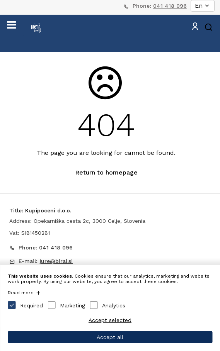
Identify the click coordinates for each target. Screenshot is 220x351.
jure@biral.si (56, 261)
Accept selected (110, 320)
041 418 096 (170, 6)
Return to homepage (106, 172)
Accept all (110, 337)
